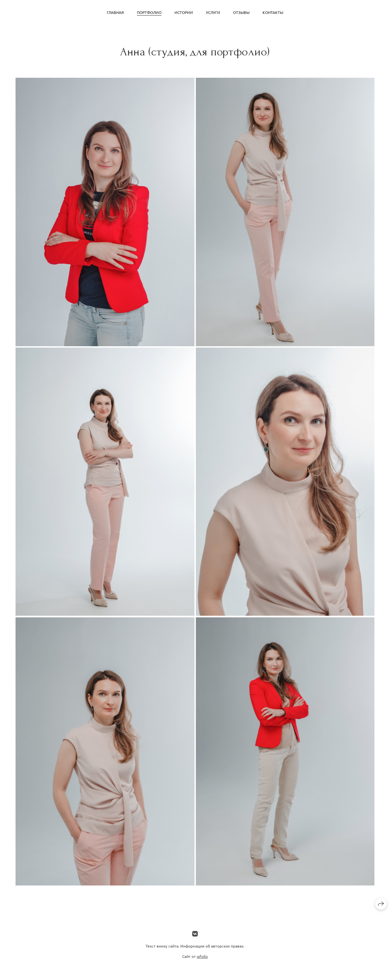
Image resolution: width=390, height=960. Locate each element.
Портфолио (149, 12)
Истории (183, 12)
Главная (115, 12)
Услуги (213, 12)
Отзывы (241, 12)
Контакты (272, 12)
